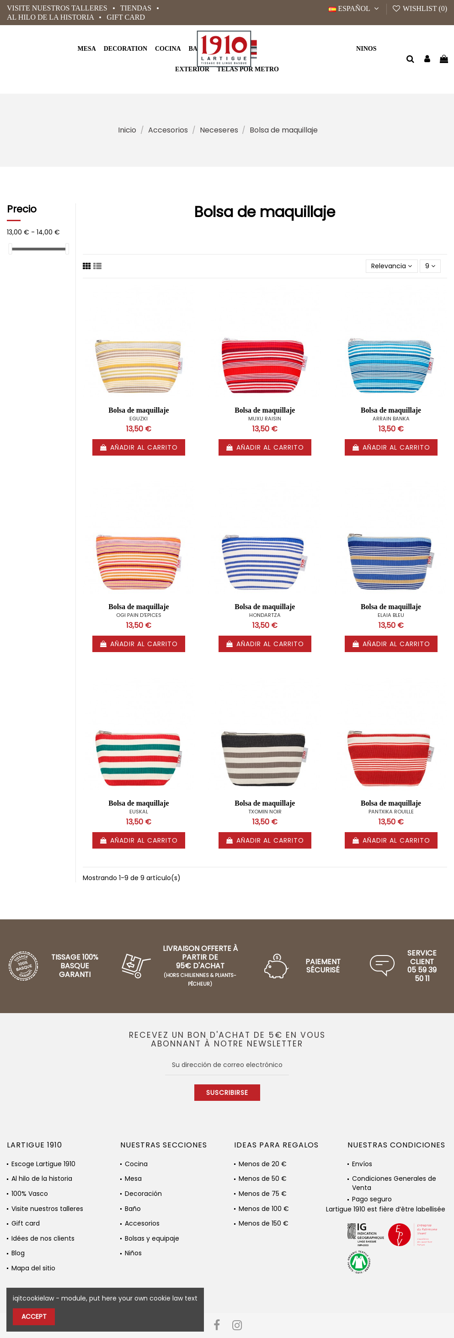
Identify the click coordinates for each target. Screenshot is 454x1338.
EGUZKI (138, 418)
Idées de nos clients (43, 1238)
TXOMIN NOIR (265, 811)
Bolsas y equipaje (152, 1238)
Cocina (136, 1164)
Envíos (362, 1164)
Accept (34, 1316)
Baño (133, 1209)
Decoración (143, 1193)
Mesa (133, 1178)
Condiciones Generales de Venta (394, 1180)
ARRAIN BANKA (391, 418)
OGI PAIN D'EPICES (138, 615)
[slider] (10, 249)
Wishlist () (419, 8)
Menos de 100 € (264, 1209)
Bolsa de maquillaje (138, 410)
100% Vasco (29, 1193)
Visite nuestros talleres (58, 8)
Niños (133, 1253)
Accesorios (142, 1223)
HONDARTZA (265, 615)
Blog (18, 1253)
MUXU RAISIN (264, 418)
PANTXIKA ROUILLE (391, 811)
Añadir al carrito (139, 447)
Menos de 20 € (263, 1164)
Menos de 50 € (263, 1178)
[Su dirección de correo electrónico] (227, 1065)
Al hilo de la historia (51, 17)
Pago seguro (372, 1199)
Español (355, 8)
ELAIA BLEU (391, 615)
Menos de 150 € (263, 1223)
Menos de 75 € (263, 1193)
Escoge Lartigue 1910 (43, 1164)
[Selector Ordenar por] (391, 266)
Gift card (126, 17)
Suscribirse (227, 1092)
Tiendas (136, 8)
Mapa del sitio (33, 1268)
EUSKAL (138, 811)
